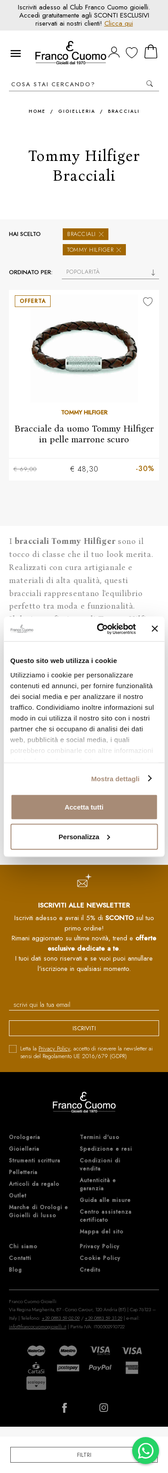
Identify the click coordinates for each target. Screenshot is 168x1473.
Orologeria (24, 1137)
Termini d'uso (100, 1137)
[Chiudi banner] (154, 629)
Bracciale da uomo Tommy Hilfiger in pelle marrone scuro (84, 434)
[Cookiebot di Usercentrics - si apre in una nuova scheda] (101, 629)
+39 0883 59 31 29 (103, 1318)
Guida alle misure (105, 1200)
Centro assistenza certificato (106, 1216)
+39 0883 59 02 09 (61, 1318)
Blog (15, 1270)
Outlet (17, 1196)
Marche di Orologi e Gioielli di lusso (38, 1211)
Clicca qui (118, 23)
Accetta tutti (84, 807)
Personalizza (84, 836)
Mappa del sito (102, 1232)
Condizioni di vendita (100, 1165)
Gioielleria (76, 111)
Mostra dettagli (115, 778)
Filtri (84, 1455)
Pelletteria (23, 1172)
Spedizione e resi (106, 1149)
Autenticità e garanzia (98, 1184)
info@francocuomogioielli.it (37, 1326)
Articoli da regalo (34, 1184)
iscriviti (84, 1028)
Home (37, 111)
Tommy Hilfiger (94, 249)
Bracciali (124, 111)
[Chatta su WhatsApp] (145, 1450)
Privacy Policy (54, 1048)
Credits (90, 1270)
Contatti (20, 1258)
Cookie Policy (100, 1258)
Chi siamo (23, 1246)
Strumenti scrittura (34, 1161)
